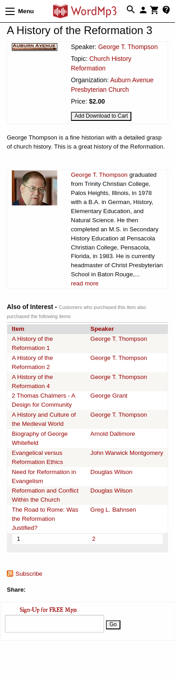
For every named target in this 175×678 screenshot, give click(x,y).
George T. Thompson (128, 46)
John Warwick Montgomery (126, 452)
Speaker (102, 328)
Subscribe (28, 573)
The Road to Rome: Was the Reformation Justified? (45, 518)
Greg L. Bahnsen (113, 509)
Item (18, 328)
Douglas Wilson (111, 472)
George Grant (109, 395)
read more (85, 283)
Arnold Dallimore (112, 433)
